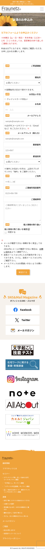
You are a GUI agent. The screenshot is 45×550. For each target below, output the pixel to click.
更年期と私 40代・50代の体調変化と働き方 (16, 508)
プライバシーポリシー (12, 538)
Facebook (22, 310)
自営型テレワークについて (12, 533)
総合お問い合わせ (9, 530)
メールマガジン (22, 330)
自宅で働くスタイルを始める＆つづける (17, 500)
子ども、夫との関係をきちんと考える (16, 516)
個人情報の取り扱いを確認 (17, 229)
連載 (4, 496)
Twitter (22, 320)
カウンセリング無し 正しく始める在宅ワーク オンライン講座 (16, 478)
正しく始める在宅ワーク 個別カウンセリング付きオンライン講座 (17, 491)
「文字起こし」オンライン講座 (14, 483)
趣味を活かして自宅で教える (13, 513)
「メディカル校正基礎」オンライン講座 (17, 486)
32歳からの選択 (9, 504)
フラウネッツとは (10, 468)
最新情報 (6, 463)
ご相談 (5, 526)
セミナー (6, 473)
